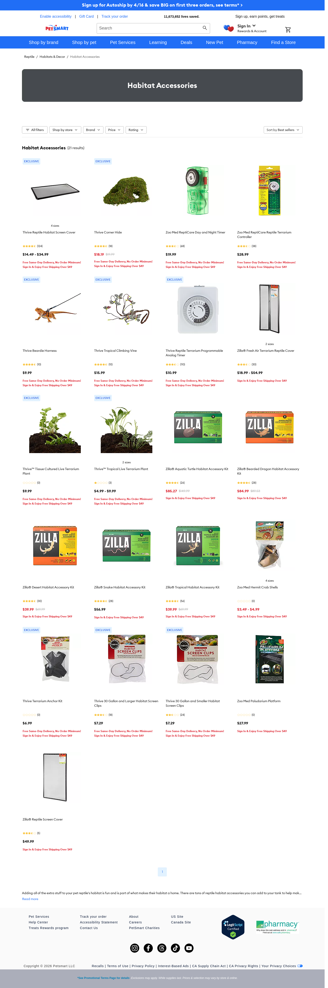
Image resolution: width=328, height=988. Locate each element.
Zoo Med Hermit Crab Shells (257, 587)
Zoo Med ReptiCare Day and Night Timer (195, 232)
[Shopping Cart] (294, 30)
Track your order (114, 16)
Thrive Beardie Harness (40, 351)
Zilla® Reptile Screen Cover (43, 819)
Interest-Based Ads (173, 966)
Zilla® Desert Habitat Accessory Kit (48, 587)
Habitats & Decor (52, 57)
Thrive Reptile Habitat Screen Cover (49, 232)
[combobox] (153, 27)
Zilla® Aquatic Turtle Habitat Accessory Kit (197, 469)
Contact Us (89, 928)
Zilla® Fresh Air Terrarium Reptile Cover (265, 351)
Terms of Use (117, 966)
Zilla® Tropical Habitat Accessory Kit (192, 587)
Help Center (38, 922)
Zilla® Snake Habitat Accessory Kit (119, 587)
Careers (135, 922)
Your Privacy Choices (282, 966)
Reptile (29, 57)
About (134, 916)
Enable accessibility (56, 16)
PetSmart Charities (144, 928)
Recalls (98, 966)
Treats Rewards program (49, 928)
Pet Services (39, 916)
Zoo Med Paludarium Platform (258, 701)
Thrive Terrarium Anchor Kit (42, 701)
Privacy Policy (143, 966)
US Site (177, 916)
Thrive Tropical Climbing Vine (115, 351)
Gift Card (86, 16)
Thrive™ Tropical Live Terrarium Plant (121, 469)
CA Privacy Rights (243, 966)
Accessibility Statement (99, 922)
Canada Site (181, 922)
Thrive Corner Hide (108, 232)
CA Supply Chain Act (209, 966)
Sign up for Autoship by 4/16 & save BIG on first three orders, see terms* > (162, 5)
